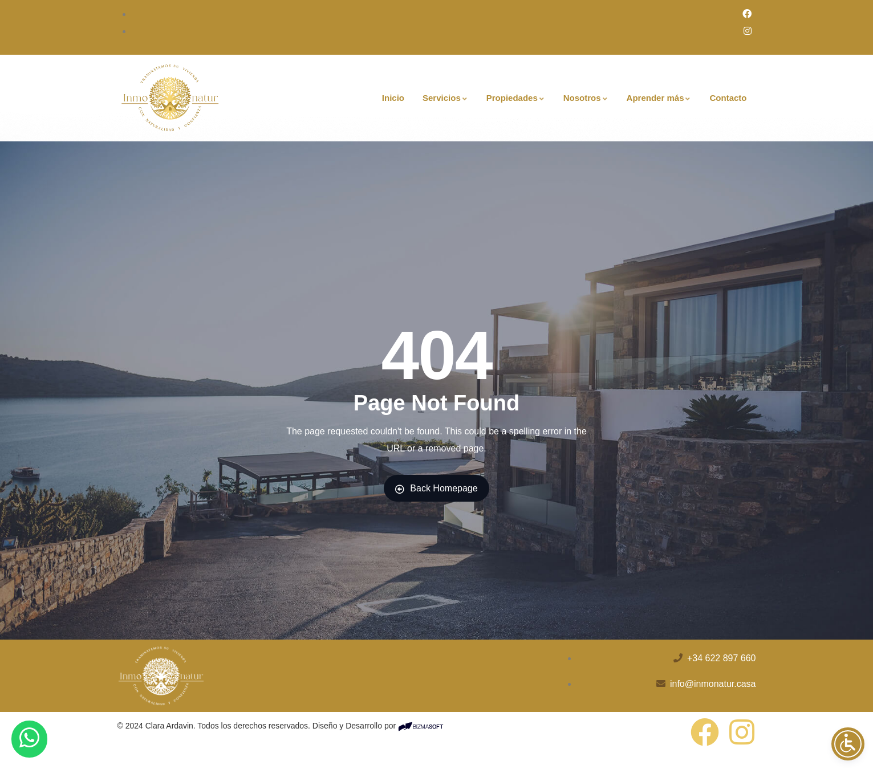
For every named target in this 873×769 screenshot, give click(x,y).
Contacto (727, 98)
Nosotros (585, 98)
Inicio (393, 98)
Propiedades (515, 98)
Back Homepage (436, 488)
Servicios (445, 98)
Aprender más (659, 98)
